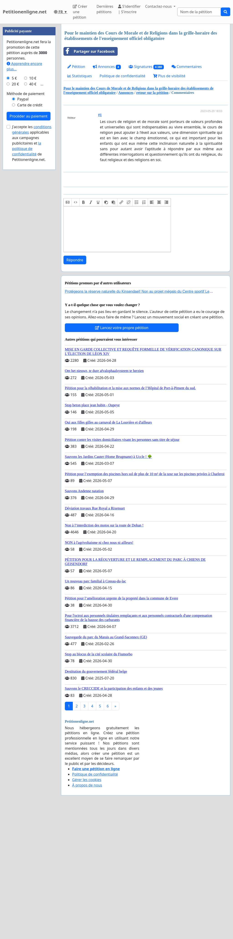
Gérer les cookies (86, 779)
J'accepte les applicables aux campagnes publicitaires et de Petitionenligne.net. (31, 279)
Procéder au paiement (29, 252)
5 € (14, 214)
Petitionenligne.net (25, 12)
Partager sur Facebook (89, 51)
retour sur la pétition (152, 93)
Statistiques (79, 75)
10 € (32, 214)
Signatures (146, 66)
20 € (15, 220)
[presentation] (67, 202)
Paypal (23, 235)
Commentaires (187, 66)
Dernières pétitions (104, 9)
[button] (67, 202)
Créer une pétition (80, 12)
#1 (100, 115)
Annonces (107, 66)
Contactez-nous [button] (159, 6)
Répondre (74, 259)
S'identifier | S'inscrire (129, 9)
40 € (32, 220)
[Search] (199, 11)
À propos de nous (87, 785)
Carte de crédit (29, 241)
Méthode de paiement (26, 229)
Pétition (76, 66)
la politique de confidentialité (26, 285)
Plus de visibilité (169, 75)
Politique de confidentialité (122, 75)
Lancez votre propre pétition (121, 327)
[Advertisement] (29, 92)
